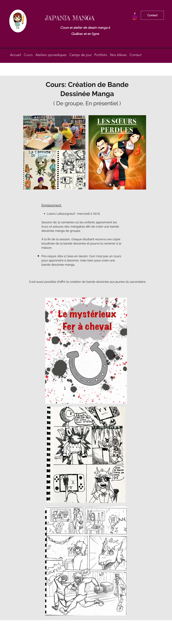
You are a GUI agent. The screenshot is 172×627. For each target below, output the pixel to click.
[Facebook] (134, 13)
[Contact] (152, 15)
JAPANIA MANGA (70, 18)
